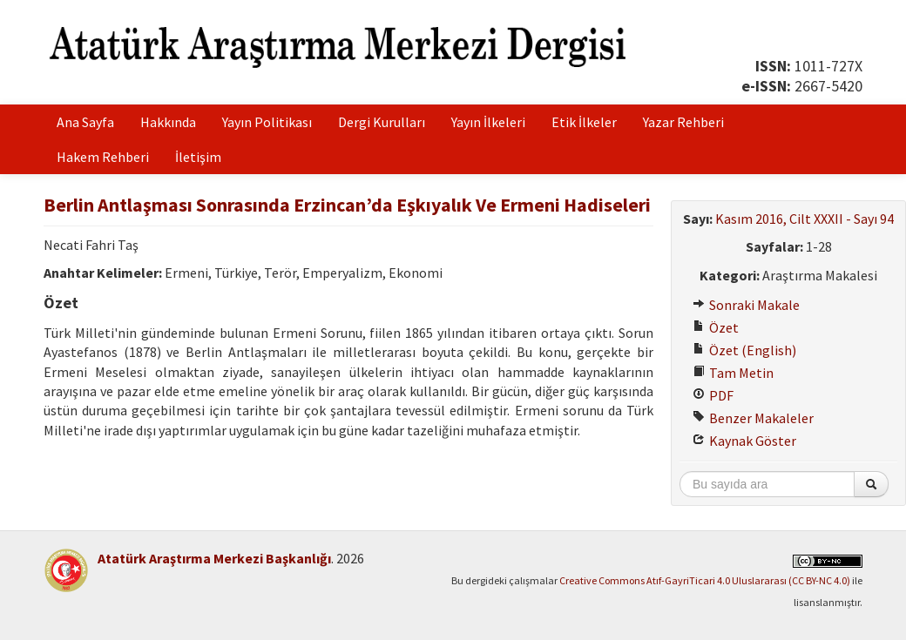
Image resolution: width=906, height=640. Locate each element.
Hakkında (168, 122)
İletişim (198, 156)
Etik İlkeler (584, 122)
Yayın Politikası (267, 122)
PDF (713, 395)
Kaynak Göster (744, 440)
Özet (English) (744, 350)
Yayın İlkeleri (488, 122)
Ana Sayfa (85, 122)
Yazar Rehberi (683, 122)
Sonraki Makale (746, 304)
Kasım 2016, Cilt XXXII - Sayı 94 (804, 218)
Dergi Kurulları (381, 122)
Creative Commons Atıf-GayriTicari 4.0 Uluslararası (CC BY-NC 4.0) (704, 580)
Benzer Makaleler (753, 418)
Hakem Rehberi (103, 156)
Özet (716, 327)
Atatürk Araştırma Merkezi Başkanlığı (214, 558)
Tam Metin (733, 372)
